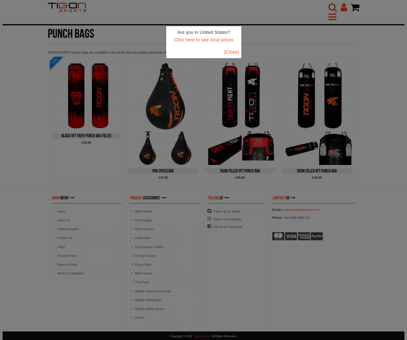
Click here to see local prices (203, 39)
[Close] (231, 52)
